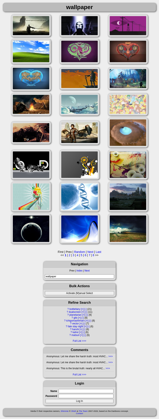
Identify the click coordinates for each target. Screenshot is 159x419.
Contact (79, 413)
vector (75, 323)
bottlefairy (75, 309)
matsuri (75, 335)
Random (79, 252)
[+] (82, 309)
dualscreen (75, 312)
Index (79, 270)
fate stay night (75, 326)
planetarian (75, 314)
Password (51, 396)
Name (53, 391)
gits (75, 317)
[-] (85, 309)
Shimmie (65, 411)
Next (86, 270)
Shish (73, 411)
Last (98, 252)
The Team (83, 411)
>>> (110, 356)
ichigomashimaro (75, 320)
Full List (77, 340)
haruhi (75, 329)
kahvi (75, 332)
